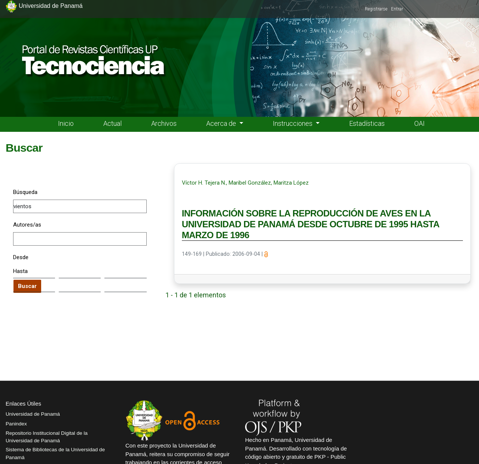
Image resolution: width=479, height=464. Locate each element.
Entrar (397, 9)
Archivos (164, 123)
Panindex (16, 424)
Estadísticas (367, 123)
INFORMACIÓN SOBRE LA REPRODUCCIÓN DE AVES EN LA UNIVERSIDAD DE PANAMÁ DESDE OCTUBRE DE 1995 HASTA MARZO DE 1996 (310, 224)
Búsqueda (25, 192)
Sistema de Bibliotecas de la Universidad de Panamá (55, 453)
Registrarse (376, 9)
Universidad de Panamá (33, 414)
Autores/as (27, 224)
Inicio (66, 123)
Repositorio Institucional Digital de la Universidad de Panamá (47, 436)
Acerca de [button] (222, 123)
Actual (112, 123)
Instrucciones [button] (293, 123)
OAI (419, 123)
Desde (20, 257)
